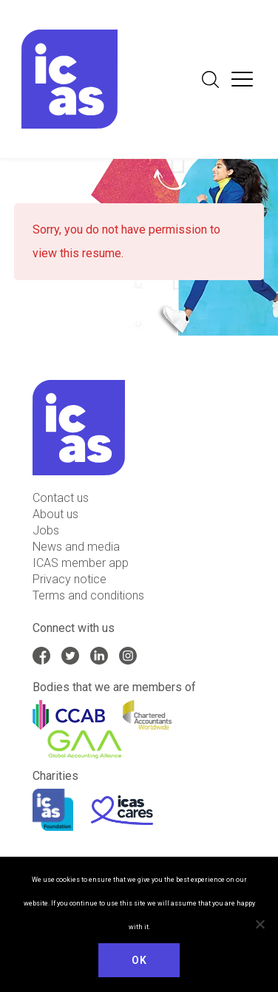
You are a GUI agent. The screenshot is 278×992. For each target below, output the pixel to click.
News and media (76, 547)
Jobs (46, 530)
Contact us (61, 498)
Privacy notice (69, 579)
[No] (259, 924)
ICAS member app (81, 563)
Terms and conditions (88, 595)
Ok (139, 960)
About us (55, 514)
